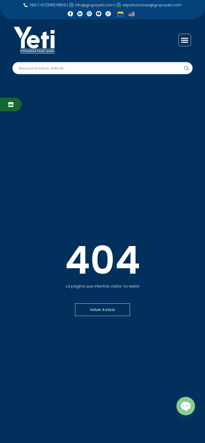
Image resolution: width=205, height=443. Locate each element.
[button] (185, 40)
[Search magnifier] (186, 68)
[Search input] (100, 68)
